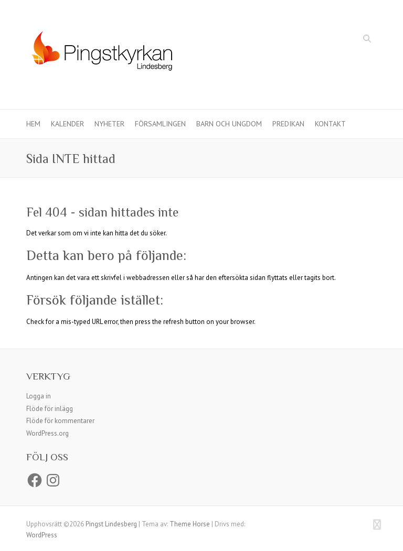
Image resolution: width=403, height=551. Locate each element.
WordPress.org (47, 433)
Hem (33, 123)
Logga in (38, 396)
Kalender (67, 123)
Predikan (288, 123)
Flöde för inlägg (49, 408)
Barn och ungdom (229, 123)
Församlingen (160, 123)
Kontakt (330, 123)
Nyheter (109, 123)
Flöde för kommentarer (60, 420)
